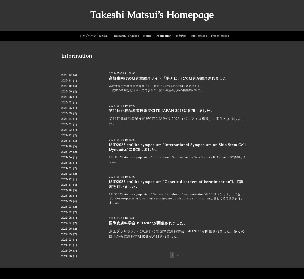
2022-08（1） (70, 217)
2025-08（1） (70, 97)
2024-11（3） (70, 141)
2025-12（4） (70, 75)
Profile (147, 36)
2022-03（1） (70, 239)
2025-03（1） (70, 124)
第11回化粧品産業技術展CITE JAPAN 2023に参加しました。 (161, 110)
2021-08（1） (70, 256)
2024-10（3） (70, 146)
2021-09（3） (70, 250)
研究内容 (181, 36)
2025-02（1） (70, 130)
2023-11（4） (70, 185)
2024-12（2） (70, 135)
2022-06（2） (70, 228)
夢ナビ (157, 86)
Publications (199, 36)
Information (163, 36)
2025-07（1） (70, 102)
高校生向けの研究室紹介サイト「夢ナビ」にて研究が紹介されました (168, 78)
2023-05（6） (70, 201)
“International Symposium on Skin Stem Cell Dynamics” (190, 157)
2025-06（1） (70, 108)
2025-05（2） (70, 113)
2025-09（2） (70, 91)
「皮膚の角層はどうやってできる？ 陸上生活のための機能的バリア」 (156, 90)
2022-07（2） (70, 223)
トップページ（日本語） (95, 36)
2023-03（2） (70, 207)
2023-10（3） (70, 190)
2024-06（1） (70, 157)
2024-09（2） (70, 152)
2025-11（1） (70, 80)
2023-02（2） (70, 212)
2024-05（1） (70, 163)
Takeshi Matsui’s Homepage (152, 15)
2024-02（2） (70, 174)
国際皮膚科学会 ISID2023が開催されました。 (148, 223)
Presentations (220, 36)
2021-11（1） (70, 245)
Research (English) (126, 36)
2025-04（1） (70, 119)
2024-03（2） (70, 168)
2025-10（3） (70, 86)
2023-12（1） (70, 179)
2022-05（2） (70, 234)
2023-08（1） (70, 196)
